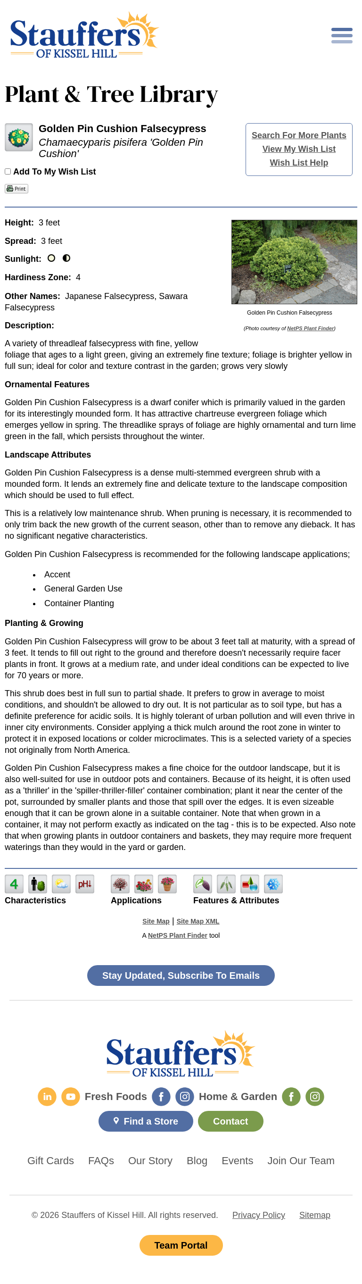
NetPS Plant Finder (310, 328)
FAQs (101, 1161)
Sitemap (314, 1215)
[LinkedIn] (47, 1096)
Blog (197, 1161)
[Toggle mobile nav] (342, 35)
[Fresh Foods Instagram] (184, 1096)
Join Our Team (301, 1161)
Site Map (156, 921)
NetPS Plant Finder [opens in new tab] (177, 935)
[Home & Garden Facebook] (291, 1096)
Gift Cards (50, 1161)
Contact (230, 1121)
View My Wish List (299, 149)
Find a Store (150, 1121)
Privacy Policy (258, 1215)
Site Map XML (198, 921)
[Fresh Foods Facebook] (161, 1096)
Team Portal (181, 1245)
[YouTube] (70, 1096)
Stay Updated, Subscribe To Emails (181, 975)
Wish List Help (299, 162)
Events (237, 1161)
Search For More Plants (299, 135)
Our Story (150, 1161)
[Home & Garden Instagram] (314, 1096)
